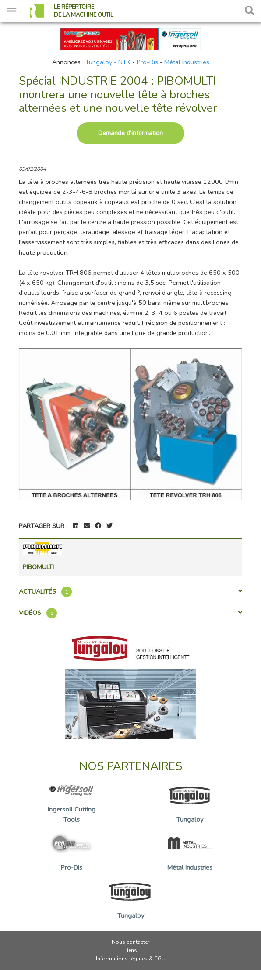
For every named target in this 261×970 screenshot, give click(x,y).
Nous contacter (130, 942)
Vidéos (130, 613)
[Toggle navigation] (11, 11)
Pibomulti (38, 567)
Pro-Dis (147, 62)
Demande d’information (130, 133)
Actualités (130, 592)
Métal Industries (186, 62)
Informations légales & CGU (131, 958)
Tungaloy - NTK (107, 62)
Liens (130, 950)
